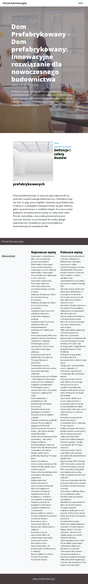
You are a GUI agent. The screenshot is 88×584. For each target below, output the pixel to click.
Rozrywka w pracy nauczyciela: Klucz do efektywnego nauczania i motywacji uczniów (42, 536)
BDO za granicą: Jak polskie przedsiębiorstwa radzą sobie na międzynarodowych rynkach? (72, 473)
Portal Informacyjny (15, 3)
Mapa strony (8, 255)
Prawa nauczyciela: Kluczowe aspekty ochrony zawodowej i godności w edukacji (44, 338)
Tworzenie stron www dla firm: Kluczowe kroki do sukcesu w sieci (71, 300)
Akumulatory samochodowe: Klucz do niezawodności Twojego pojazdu (72, 505)
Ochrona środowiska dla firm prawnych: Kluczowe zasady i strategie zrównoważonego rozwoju (73, 484)
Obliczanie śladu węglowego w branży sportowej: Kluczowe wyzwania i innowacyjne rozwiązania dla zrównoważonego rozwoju (73, 335)
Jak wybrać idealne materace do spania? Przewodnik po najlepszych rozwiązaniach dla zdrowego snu (73, 309)
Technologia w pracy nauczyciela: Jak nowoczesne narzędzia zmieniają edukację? (43, 369)
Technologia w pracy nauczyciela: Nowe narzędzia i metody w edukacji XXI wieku (44, 391)
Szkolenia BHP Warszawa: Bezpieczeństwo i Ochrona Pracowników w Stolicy (72, 272)
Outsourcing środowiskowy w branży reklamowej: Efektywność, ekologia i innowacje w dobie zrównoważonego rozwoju (72, 261)
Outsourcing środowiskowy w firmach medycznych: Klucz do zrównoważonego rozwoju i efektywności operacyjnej (72, 321)
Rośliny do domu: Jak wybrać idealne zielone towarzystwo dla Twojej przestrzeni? (73, 431)
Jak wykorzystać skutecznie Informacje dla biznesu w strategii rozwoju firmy (72, 292)
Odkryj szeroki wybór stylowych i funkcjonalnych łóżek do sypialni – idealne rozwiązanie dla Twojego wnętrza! (72, 442)
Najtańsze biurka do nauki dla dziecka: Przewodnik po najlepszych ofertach (44, 423)
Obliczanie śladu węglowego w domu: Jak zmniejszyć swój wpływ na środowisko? (73, 562)
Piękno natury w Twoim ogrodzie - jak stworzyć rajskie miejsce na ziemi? (71, 532)
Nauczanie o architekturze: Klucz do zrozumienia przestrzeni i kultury (43, 259)
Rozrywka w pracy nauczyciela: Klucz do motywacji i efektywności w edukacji (43, 525)
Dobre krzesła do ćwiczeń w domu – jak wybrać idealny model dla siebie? (43, 431)
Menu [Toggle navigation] (81, 3)
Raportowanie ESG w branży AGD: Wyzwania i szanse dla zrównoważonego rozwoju (72, 464)
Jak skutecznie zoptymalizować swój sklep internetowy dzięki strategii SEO (72, 282)
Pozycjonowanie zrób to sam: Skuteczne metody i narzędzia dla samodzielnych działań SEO (73, 454)
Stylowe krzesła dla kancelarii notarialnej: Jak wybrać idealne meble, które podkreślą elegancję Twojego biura (44, 453)
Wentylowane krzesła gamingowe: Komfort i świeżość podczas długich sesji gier (42, 413)
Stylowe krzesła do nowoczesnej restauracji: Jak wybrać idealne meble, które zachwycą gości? (43, 465)
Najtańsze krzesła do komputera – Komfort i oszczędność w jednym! (41, 497)
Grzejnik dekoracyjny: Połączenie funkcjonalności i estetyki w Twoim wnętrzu (72, 524)
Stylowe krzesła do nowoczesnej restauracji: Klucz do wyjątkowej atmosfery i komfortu (42, 487)
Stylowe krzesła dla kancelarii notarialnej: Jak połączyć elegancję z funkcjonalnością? (44, 476)
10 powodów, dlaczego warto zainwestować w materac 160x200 (73, 412)
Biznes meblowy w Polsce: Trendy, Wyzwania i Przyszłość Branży (42, 557)
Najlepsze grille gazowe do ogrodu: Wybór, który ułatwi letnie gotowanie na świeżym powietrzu (73, 514)
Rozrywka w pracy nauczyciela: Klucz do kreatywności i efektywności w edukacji (43, 547)
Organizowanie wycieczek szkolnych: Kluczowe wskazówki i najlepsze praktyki (42, 315)
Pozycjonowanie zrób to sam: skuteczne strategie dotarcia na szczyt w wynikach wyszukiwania (71, 383)
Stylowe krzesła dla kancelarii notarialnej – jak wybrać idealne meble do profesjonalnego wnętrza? (44, 440)
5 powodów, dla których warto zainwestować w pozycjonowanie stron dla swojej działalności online (71, 402)
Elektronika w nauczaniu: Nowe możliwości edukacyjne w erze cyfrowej (44, 275)
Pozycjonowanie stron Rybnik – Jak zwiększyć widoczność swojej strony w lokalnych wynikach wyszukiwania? (44, 380)
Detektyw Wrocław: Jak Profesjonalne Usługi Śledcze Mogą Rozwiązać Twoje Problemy (73, 347)
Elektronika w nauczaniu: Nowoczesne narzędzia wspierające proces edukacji (43, 267)
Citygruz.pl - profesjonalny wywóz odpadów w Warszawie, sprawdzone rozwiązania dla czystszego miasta (72, 371)
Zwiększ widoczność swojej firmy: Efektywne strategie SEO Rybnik (72, 393)
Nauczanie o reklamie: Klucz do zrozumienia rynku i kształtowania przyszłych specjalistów (72, 495)
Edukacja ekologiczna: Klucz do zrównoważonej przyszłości (43, 297)
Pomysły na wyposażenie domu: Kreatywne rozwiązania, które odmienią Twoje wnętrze (72, 421)
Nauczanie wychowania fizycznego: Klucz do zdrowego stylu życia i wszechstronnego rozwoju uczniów (43, 286)
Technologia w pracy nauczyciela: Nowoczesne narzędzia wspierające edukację (42, 347)
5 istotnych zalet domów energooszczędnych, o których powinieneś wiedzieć (73, 554)
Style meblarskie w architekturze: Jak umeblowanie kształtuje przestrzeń (41, 402)
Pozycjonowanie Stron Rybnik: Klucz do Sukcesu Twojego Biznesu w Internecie (42, 358)
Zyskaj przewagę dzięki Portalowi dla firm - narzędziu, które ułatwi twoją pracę (73, 358)
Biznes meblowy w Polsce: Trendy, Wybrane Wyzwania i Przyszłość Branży (43, 516)
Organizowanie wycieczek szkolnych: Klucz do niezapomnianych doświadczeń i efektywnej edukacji (42, 327)
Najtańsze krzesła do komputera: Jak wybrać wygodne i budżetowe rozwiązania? (41, 506)
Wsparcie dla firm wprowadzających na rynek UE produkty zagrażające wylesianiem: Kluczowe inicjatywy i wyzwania (72, 543)
